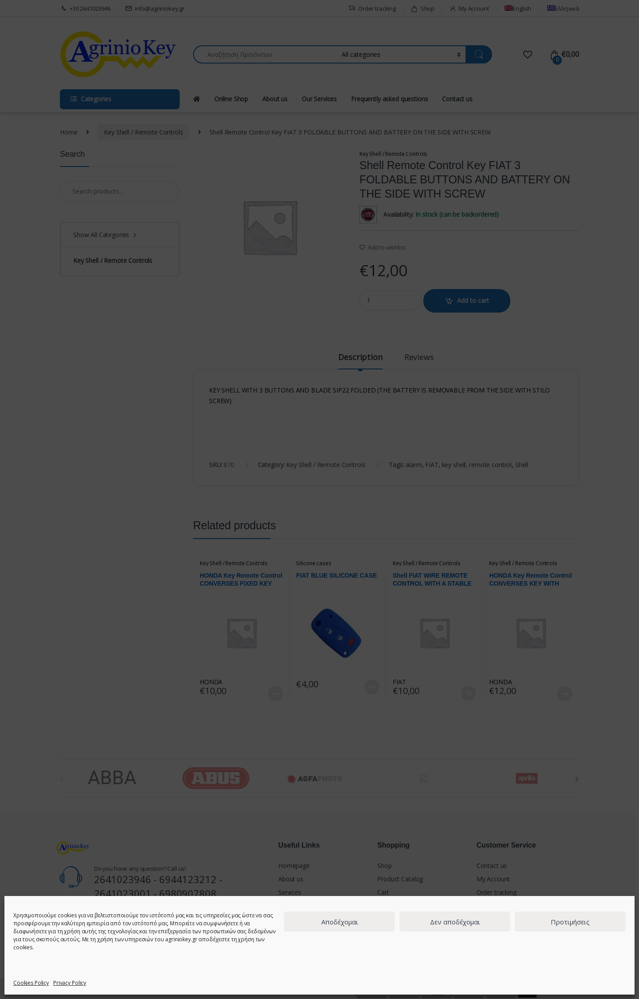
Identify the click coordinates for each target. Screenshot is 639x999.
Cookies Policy (31, 983)
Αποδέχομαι (339, 921)
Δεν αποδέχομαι (455, 921)
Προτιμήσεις (570, 921)
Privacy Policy (69, 983)
